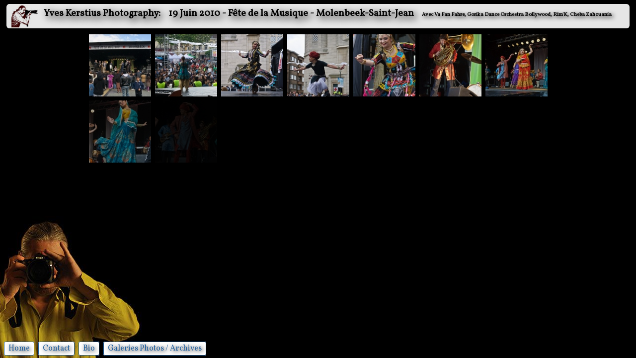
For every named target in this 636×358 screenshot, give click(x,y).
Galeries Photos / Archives (155, 348)
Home (19, 348)
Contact (56, 348)
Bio (89, 348)
